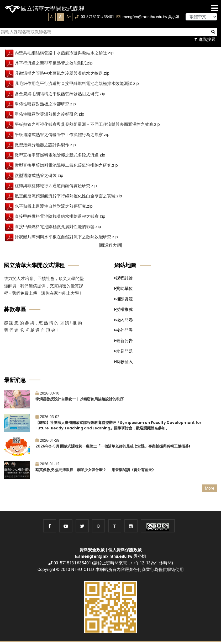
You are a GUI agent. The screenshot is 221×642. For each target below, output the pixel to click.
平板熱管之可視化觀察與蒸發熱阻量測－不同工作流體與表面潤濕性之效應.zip (87, 124)
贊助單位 (123, 288)
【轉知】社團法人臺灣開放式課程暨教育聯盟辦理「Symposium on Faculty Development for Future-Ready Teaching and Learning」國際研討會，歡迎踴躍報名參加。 (118, 425)
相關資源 (123, 298)
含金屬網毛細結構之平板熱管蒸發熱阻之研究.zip (60, 93)
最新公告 (123, 340)
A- (52, 17)
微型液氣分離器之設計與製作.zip (45, 144)
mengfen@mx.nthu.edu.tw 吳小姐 (148, 17)
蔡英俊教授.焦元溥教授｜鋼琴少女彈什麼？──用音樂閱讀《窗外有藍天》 (95, 469)
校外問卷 (123, 330)
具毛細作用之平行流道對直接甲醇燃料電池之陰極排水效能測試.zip (77, 83)
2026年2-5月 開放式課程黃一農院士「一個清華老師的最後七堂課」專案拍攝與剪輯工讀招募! (112, 446)
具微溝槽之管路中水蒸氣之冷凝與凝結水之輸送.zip (62, 73)
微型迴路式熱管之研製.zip (39, 175)
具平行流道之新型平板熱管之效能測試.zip (54, 63)
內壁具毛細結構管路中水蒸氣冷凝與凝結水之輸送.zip (64, 52)
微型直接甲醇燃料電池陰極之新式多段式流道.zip (60, 155)
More (209, 488)
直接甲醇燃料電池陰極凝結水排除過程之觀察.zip (60, 216)
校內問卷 (123, 319)
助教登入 (123, 361)
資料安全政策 (92, 549)
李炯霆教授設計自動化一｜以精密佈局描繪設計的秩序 (79, 399)
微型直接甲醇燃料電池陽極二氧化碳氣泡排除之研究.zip (66, 165)
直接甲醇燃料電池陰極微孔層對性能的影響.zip (58, 226)
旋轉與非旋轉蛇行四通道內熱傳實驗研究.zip (56, 185)
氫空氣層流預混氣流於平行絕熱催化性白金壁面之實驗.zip (68, 195)
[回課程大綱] (110, 245)
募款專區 (15, 309)
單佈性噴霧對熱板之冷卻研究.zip (45, 103)
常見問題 (123, 351)
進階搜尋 (204, 39)
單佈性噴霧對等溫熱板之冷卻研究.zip (49, 114)
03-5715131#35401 (94, 17)
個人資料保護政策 (125, 549)
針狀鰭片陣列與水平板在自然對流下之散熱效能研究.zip (66, 236)
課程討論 (123, 278)
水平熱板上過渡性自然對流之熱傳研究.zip (54, 206)
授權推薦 (123, 309)
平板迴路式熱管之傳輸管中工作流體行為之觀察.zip (62, 134)
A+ (68, 17)
